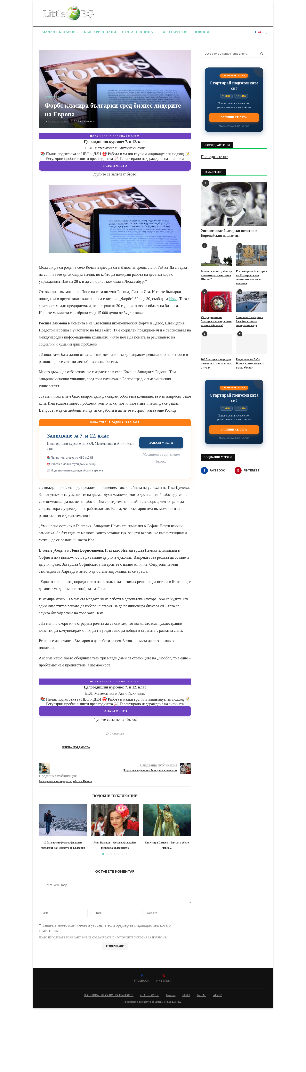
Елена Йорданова (58, 121)
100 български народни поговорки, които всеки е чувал (216, 361)
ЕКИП (186, 995)
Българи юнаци (100, 32)
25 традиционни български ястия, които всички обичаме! (215, 320)
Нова (173, 299)
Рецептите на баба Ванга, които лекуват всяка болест (251, 361)
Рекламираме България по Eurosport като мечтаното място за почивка (250, 276)
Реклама (170, 995)
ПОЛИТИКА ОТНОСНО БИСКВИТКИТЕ (108, 995)
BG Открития (174, 32)
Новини (201, 32)
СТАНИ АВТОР (149, 995)
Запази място (115, 165)
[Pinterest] (259, 32)
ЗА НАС (201, 995)
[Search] (265, 32)
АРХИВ (217, 995)
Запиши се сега (234, 117)
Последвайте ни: (214, 157)
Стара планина (137, 32)
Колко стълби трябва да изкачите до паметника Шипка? (215, 274)
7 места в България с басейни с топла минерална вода (249, 320)
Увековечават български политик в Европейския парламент (229, 233)
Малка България (59, 32)
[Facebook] (255, 32)
